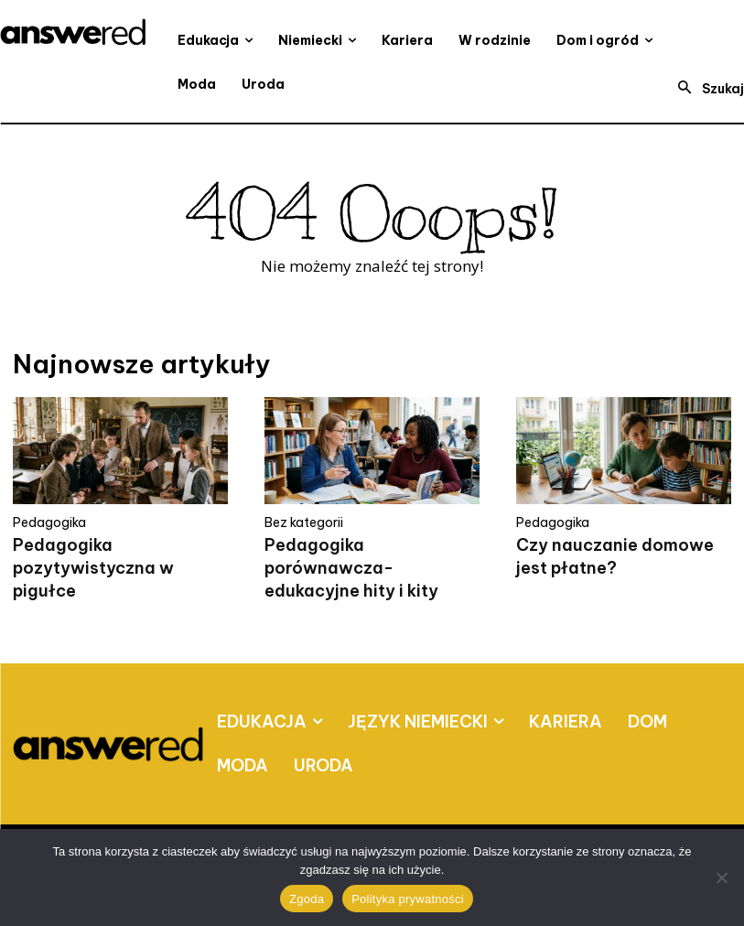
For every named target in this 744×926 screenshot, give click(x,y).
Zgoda (306, 899)
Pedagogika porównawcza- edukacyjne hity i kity (351, 567)
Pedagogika (49, 522)
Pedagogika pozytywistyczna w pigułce (93, 567)
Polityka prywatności (407, 899)
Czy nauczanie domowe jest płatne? (615, 556)
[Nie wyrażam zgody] (721, 877)
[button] (705, 88)
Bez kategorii (303, 522)
